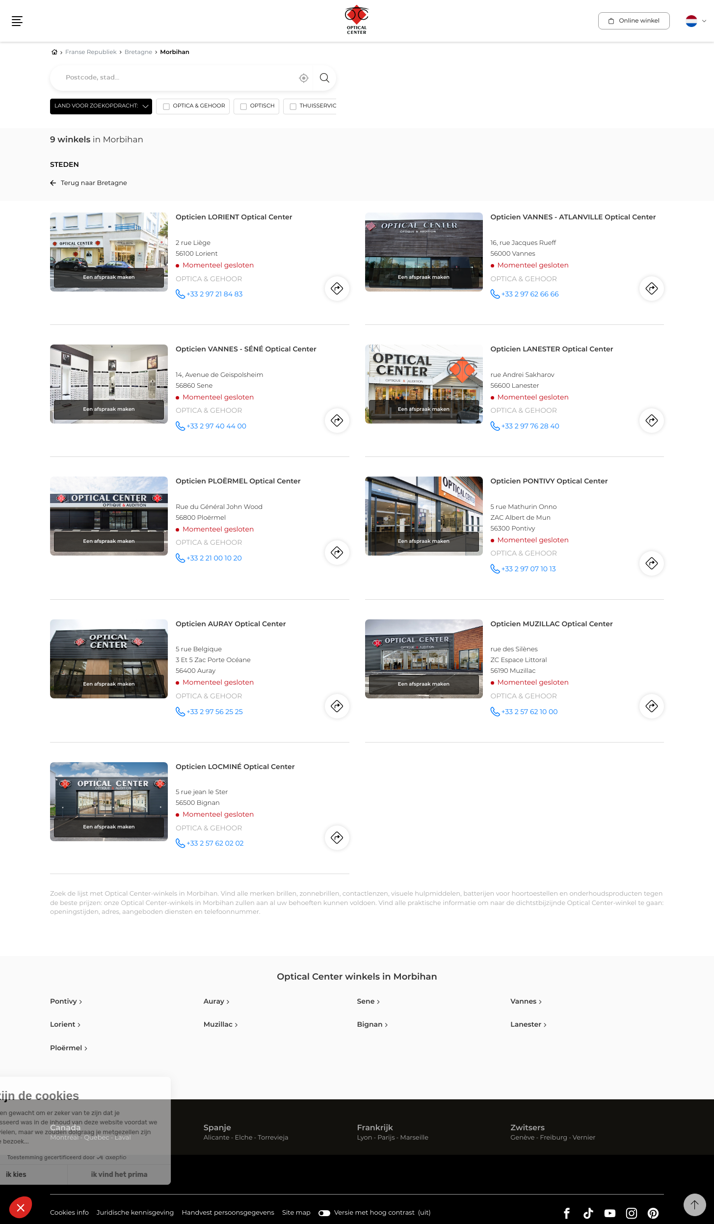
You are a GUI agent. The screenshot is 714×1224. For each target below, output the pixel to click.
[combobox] (193, 78)
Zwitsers (527, 1128)
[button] (17, 21)
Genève (522, 1138)
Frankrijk (375, 1128)
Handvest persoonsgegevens (228, 1213)
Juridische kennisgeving (135, 1213)
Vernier (584, 1138)
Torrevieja (273, 1138)
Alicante (217, 1138)
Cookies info (69, 1213)
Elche (243, 1138)
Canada (65, 1128)
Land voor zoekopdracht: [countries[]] (96, 106)
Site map (296, 1213)
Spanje (217, 1128)
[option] (192, 108)
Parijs (386, 1138)
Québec (96, 1138)
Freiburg (553, 1138)
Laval (122, 1138)
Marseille (414, 1138)
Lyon (364, 1138)
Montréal (64, 1138)
